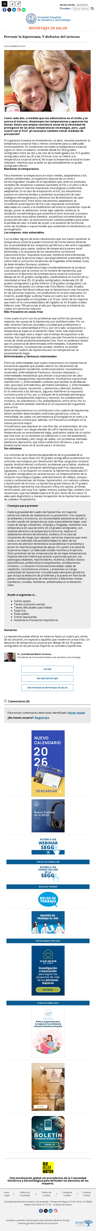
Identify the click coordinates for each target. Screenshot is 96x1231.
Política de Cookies (46, 1194)
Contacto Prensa (86, 1194)
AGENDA (65, 8)
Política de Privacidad (25, 1194)
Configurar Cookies (67, 1194)
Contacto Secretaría (62, 1204)
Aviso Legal (6, 1194)
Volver (47, 669)
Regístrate (42, 718)
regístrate (82, 5)
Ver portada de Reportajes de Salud (47, 687)
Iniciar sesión (76, 713)
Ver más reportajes (47, 678)
